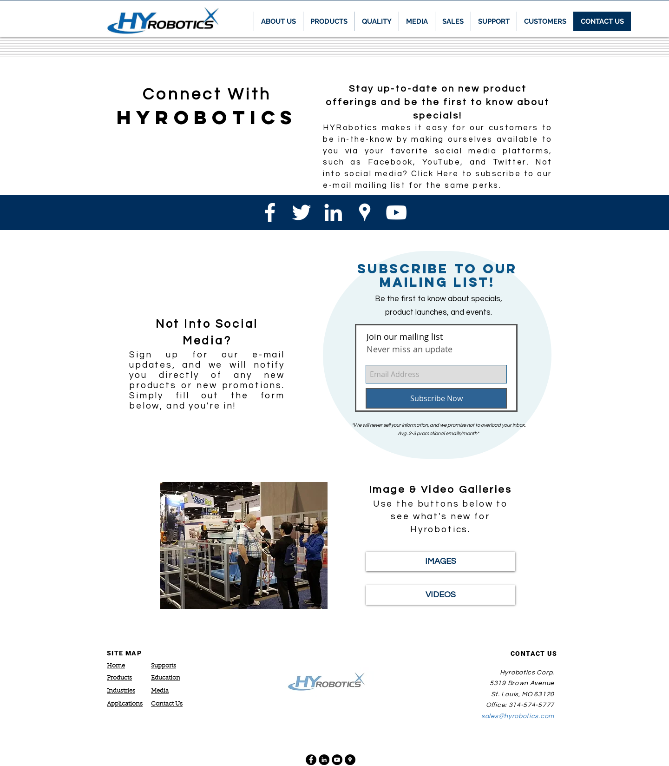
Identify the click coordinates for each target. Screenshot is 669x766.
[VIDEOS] (440, 595)
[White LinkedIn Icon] (333, 212)
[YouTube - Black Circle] (337, 759)
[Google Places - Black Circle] (350, 759)
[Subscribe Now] (436, 398)
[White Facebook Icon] (269, 212)
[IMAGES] (440, 561)
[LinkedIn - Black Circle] (324, 759)
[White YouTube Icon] (396, 212)
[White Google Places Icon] (364, 212)
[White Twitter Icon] (301, 212)
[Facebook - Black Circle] (311, 759)
